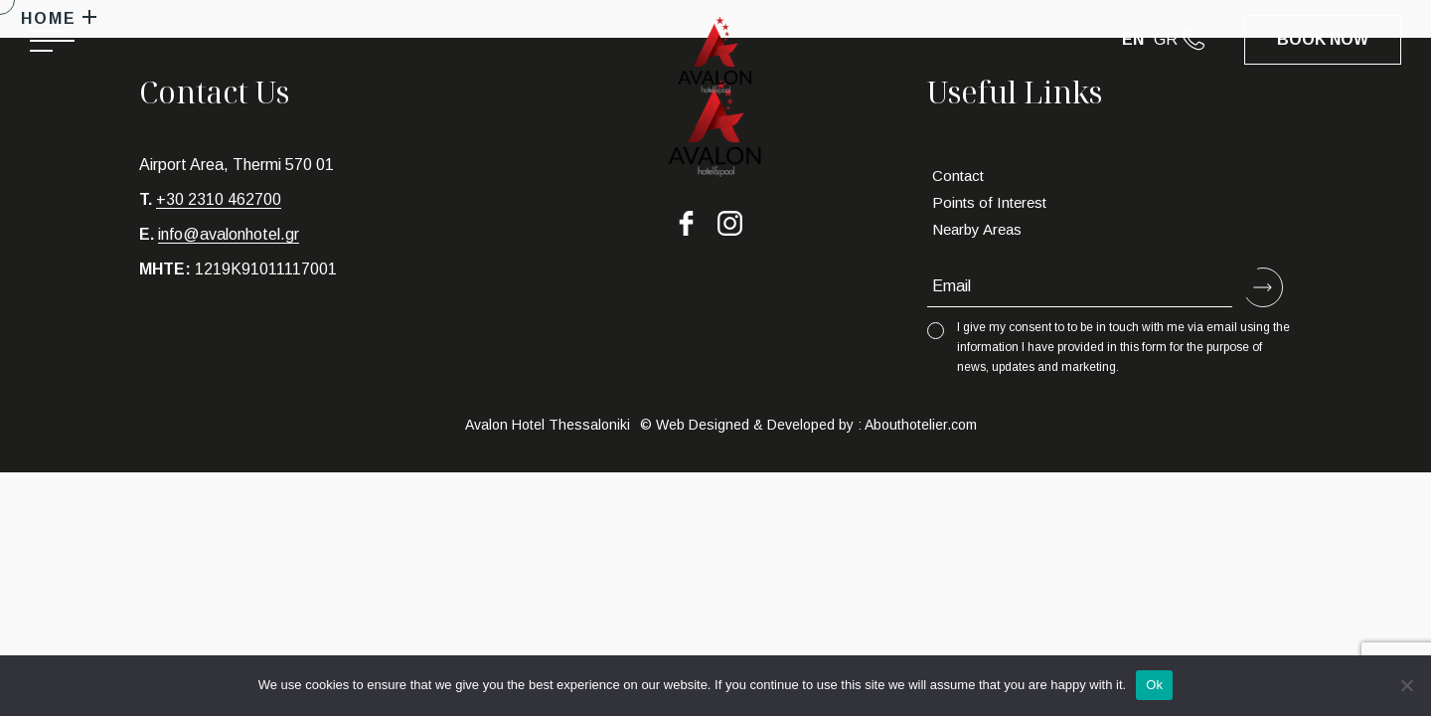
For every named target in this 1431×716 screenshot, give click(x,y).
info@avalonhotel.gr (228, 234)
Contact (958, 175)
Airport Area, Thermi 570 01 (236, 164)
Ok (1154, 684)
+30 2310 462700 (218, 199)
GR (1166, 39)
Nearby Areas (977, 229)
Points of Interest (989, 202)
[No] (1406, 685)
